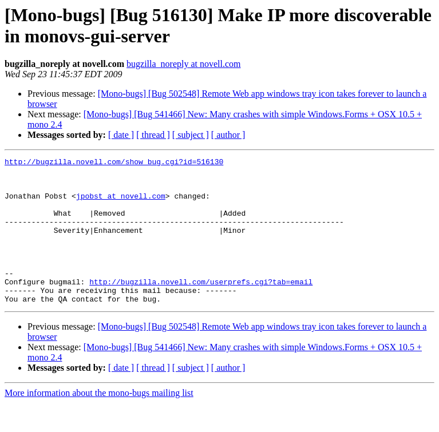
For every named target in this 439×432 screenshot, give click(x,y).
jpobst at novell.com (120, 204)
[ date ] (121, 135)
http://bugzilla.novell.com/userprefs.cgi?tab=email (201, 307)
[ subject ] (190, 135)
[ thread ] (153, 135)
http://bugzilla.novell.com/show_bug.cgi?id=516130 (114, 163)
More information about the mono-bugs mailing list (99, 422)
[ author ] (228, 135)
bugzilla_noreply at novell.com (183, 64)
